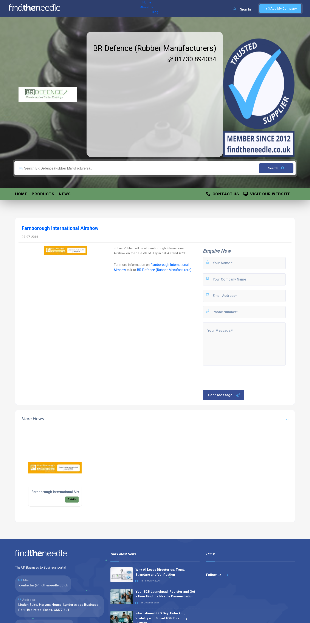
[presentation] (235, 377)
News (65, 194)
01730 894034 (191, 59)
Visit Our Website (267, 194)
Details (72, 499)
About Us (92, 9)
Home (76, 9)
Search (276, 168)
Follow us (217, 575)
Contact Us (222, 194)
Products (43, 194)
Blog (107, 9)
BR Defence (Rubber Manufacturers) (154, 48)
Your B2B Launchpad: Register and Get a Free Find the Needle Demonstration (165, 594)
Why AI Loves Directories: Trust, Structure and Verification (160, 572)
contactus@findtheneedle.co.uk (43, 585)
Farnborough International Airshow (59, 492)
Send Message (224, 395)
